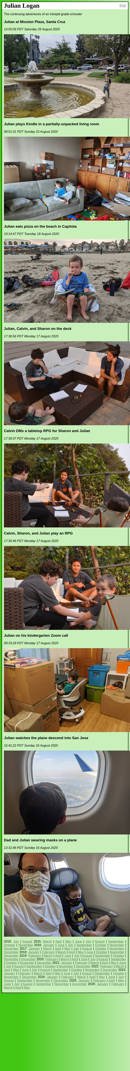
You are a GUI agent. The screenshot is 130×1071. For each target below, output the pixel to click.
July (16, 941)
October (9, 945)
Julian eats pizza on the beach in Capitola (40, 226)
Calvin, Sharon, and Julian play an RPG (38, 533)
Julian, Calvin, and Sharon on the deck (38, 329)
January (48, 945)
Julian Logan (22, 5)
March (47, 941)
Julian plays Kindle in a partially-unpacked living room (51, 124)
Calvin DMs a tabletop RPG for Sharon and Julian (47, 431)
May (68, 941)
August (27, 941)
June (78, 941)
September (116, 941)
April (58, 941)
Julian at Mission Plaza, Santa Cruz (34, 22)
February (48, 952)
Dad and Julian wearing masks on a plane (40, 840)
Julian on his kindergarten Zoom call (36, 635)
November (25, 945)
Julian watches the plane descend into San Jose (46, 738)
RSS (123, 5)
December (11, 948)
